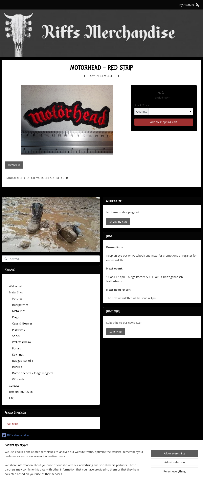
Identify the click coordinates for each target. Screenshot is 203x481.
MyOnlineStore (147, 473)
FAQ (11, 398)
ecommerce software (112, 473)
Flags (15, 317)
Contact (14, 385)
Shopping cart (118, 221)
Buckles (17, 367)
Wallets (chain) (21, 342)
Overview (14, 165)
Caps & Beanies (22, 323)
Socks (16, 336)
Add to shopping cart (163, 122)
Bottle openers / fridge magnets (32, 373)
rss (96, 473)
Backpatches (20, 305)
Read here (11, 424)
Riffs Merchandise (15, 435)
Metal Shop (16, 292)
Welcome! (15, 286)
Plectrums (18, 329)
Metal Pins (19, 311)
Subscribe (115, 332)
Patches (17, 298)
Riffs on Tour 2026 (21, 392)
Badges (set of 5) (23, 360)
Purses (16, 348)
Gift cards (18, 379)
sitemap (88, 473)
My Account (189, 4)
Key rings (18, 354)
